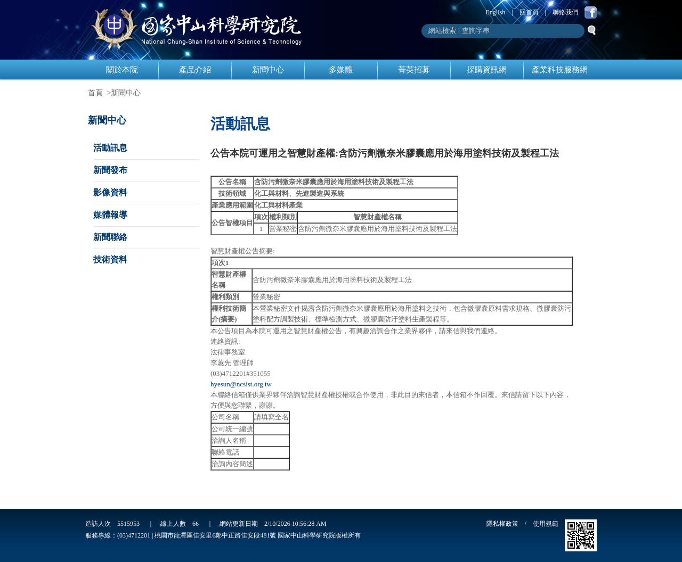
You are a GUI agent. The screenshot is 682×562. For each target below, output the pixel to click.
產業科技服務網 (560, 69)
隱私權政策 (502, 523)
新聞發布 (110, 170)
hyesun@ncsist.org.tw (241, 384)
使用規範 (545, 523)
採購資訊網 (487, 69)
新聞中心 (268, 69)
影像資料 (110, 192)
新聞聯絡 (110, 237)
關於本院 (122, 69)
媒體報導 (110, 214)
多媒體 (341, 69)
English (496, 12)
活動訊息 (110, 147)
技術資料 (110, 259)
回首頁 (529, 12)
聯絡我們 (565, 12)
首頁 (95, 93)
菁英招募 (414, 69)
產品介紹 (195, 69)
